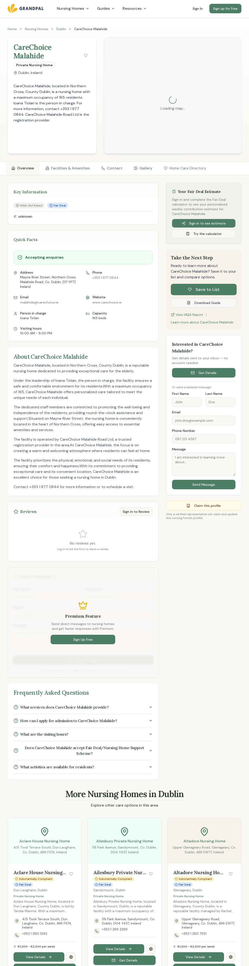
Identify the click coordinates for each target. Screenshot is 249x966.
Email (176, 412)
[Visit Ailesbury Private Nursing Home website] (151, 949)
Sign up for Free (225, 8)
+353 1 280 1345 (34, 934)
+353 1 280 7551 (194, 934)
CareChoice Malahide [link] (90, 29)
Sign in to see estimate (204, 223)
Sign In (198, 8)
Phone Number (183, 430)
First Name (180, 393)
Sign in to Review (136, 511)
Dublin (61, 29)
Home (12, 29)
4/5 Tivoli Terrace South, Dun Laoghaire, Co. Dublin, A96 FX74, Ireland (47, 923)
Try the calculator (204, 234)
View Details (39, 957)
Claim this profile (204, 506)
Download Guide (203, 303)
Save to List (204, 289)
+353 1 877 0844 (105, 277)
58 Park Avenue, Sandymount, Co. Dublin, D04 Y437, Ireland (128, 921)
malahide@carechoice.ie (39, 302)
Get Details (203, 373)
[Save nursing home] (86, 55)
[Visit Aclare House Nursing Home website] (71, 957)
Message (179, 449)
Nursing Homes (36, 29)
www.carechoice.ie (107, 302)
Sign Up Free (83, 639)
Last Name (214, 393)
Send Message (203, 484)
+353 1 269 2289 (115, 929)
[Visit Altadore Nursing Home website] (230, 957)
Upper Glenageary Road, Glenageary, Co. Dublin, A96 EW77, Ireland (208, 923)
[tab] (23, 168)
